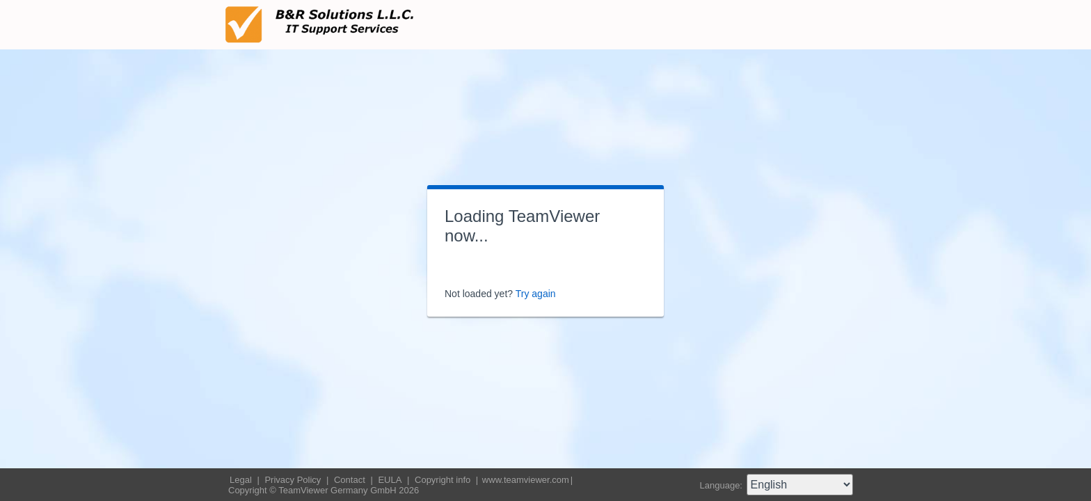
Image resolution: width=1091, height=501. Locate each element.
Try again (536, 293)
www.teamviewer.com (525, 480)
